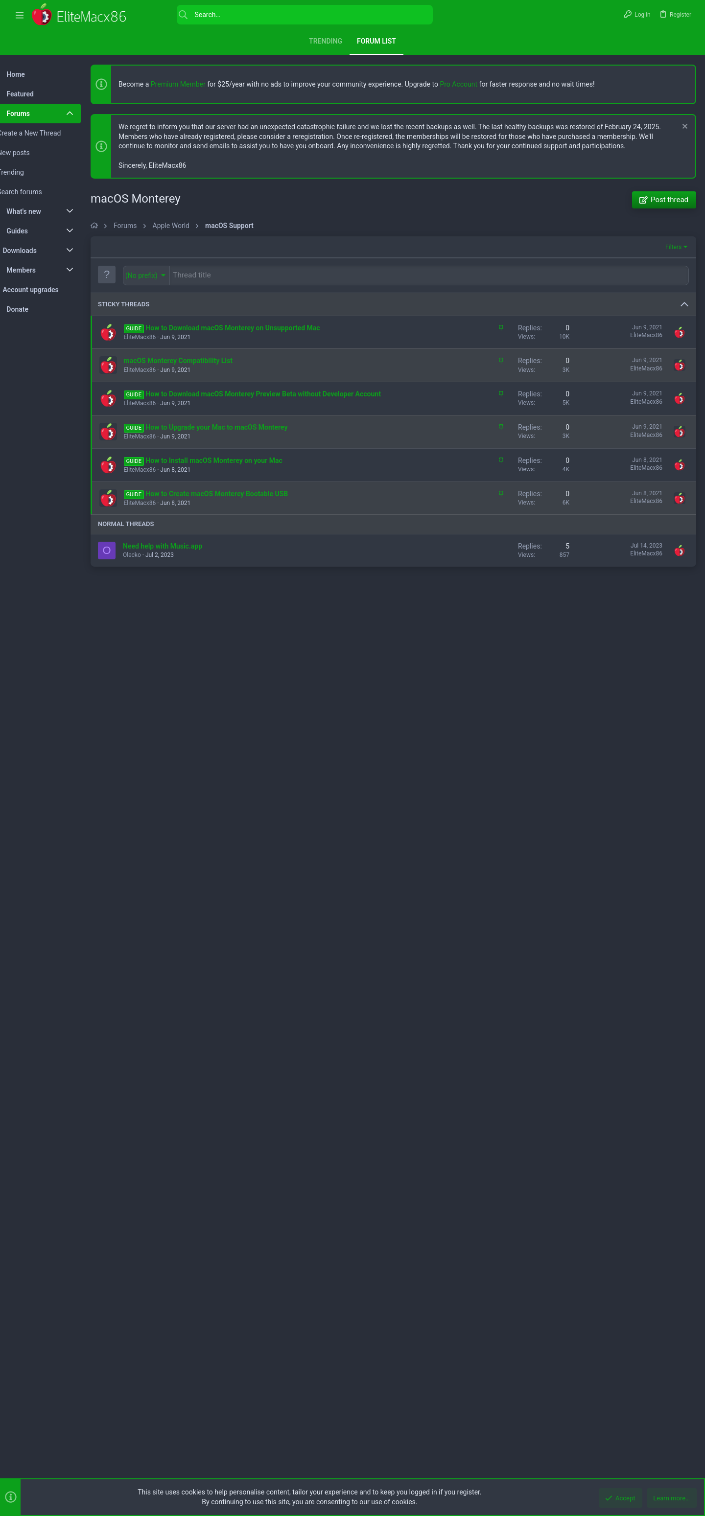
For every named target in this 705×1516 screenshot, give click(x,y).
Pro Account (480, 84)
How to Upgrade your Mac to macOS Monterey (238, 700)
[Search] (286, 14)
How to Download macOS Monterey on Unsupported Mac (254, 601)
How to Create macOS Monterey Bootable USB (238, 767)
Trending (325, 41)
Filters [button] (672, 521)
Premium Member (200, 84)
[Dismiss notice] (683, 127)
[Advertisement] (404, 304)
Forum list (376, 41)
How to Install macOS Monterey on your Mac (235, 733)
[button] (19, 14)
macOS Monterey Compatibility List (200, 634)
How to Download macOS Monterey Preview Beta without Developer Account (284, 667)
